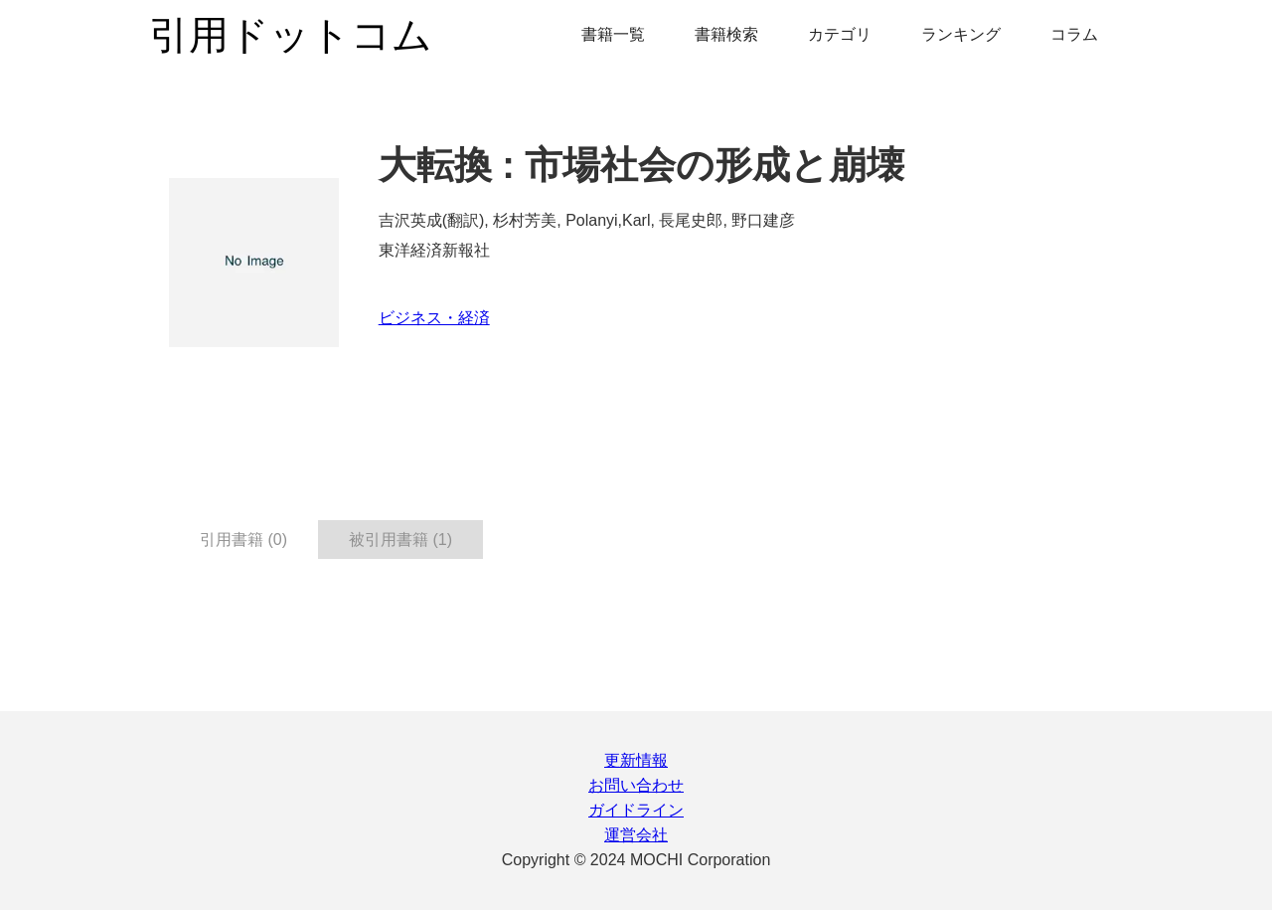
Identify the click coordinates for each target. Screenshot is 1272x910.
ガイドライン (636, 810)
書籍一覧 (613, 34)
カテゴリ (840, 34)
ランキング (961, 34)
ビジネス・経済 (434, 317)
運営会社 (636, 834)
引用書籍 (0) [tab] (243, 539)
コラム (1074, 34)
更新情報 (636, 760)
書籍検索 (726, 34)
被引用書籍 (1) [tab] (400, 539)
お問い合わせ (636, 785)
